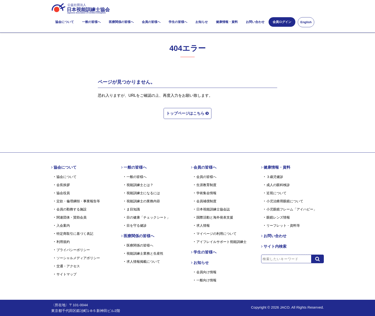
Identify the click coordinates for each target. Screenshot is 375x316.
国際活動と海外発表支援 (214, 217)
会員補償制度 (206, 201)
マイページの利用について (216, 234)
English (306, 22)
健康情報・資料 (227, 22)
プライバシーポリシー (73, 250)
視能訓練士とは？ (140, 185)
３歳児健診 (274, 177)
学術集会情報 (206, 193)
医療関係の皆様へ (121, 22)
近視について (276, 193)
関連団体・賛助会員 (71, 217)
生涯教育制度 (206, 185)
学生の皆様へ (178, 22)
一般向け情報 (206, 280)
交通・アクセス (68, 266)
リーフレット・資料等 (283, 225)
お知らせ (201, 22)
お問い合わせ (255, 22)
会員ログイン (282, 22)
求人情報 (203, 225)
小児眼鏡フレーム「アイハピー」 (291, 209)
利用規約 (63, 242)
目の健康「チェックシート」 (148, 217)
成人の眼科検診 (278, 185)
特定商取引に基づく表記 (74, 234)
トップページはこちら (187, 113)
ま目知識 (133, 209)
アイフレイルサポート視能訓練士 (221, 242)
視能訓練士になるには (143, 193)
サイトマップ (66, 274)
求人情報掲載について (143, 261)
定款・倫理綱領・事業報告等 (78, 201)
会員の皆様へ (151, 22)
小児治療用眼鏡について (284, 201)
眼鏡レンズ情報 (278, 217)
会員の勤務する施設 (71, 209)
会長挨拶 (63, 185)
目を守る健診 (137, 225)
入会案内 (63, 225)
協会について (64, 22)
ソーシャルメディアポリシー (78, 258)
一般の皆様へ (91, 22)
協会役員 (63, 193)
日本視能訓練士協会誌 (213, 209)
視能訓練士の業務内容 (143, 201)
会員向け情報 (206, 272)
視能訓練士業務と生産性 (145, 253)
